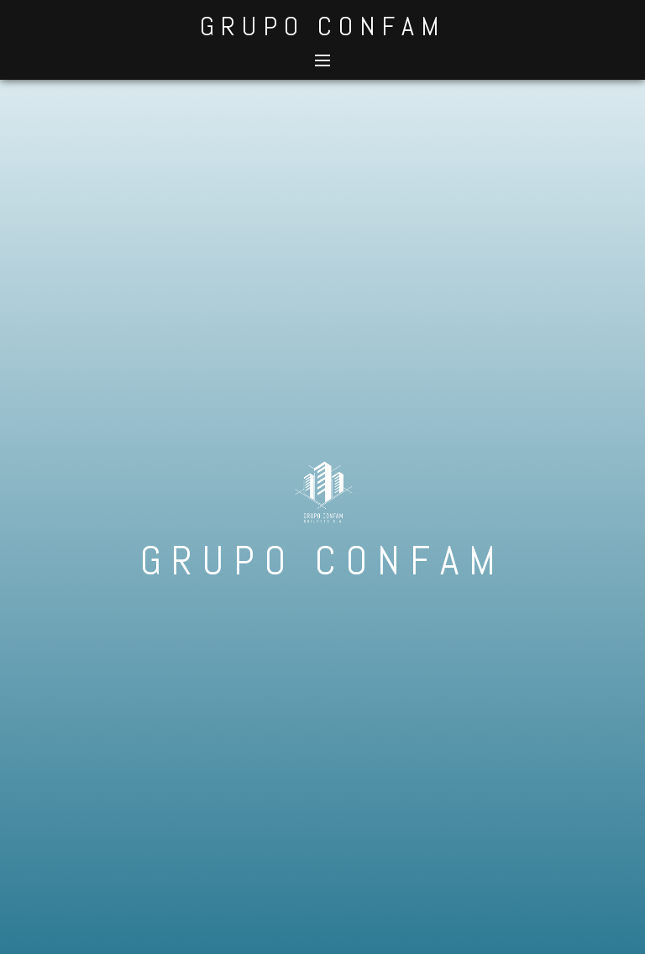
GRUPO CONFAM (322, 26)
